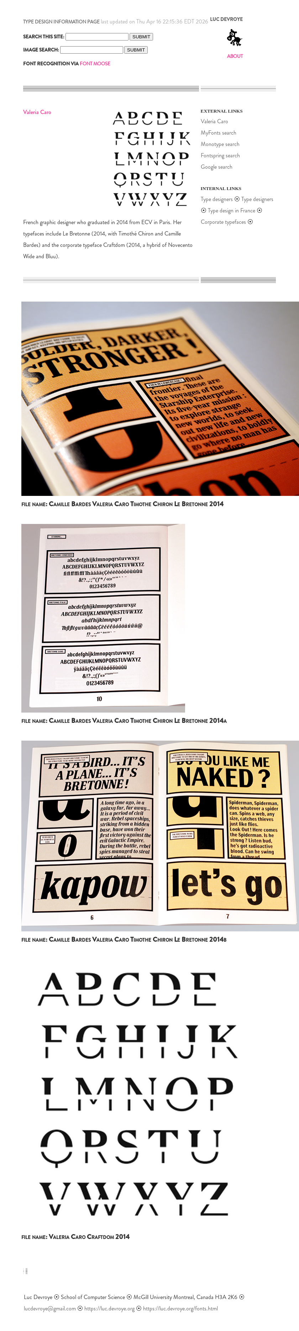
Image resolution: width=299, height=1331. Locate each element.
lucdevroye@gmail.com (50, 1308)
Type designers (217, 199)
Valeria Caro (214, 121)
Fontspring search (220, 155)
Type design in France (231, 210)
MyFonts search (218, 133)
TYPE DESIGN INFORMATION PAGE (61, 21)
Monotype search (220, 144)
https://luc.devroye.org (109, 1308)
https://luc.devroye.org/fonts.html (180, 1308)
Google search (216, 167)
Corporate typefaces (223, 222)
